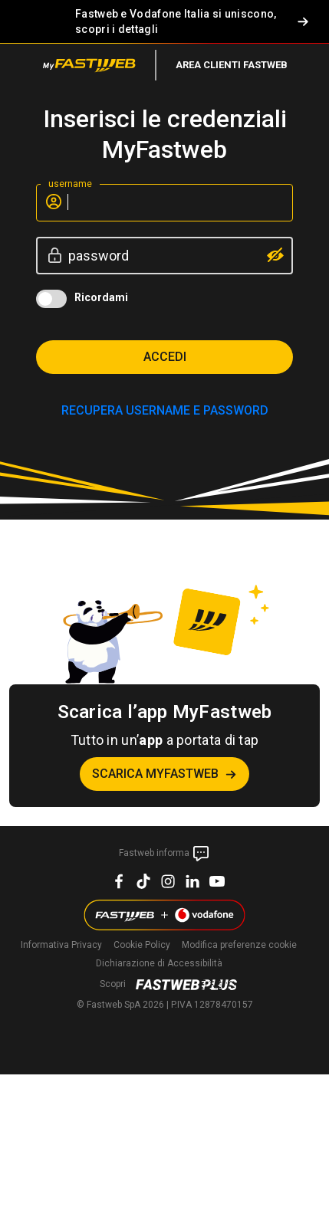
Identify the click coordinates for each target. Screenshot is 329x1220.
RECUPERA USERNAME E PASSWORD (164, 410)
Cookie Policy (142, 945)
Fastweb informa (164, 853)
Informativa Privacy (61, 945)
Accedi (164, 356)
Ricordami (101, 297)
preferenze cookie (239, 945)
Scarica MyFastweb (155, 773)
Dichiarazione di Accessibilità (159, 963)
